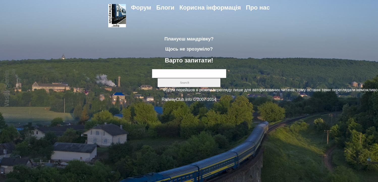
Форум (141, 7)
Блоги (165, 7)
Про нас (258, 7)
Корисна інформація (210, 7)
